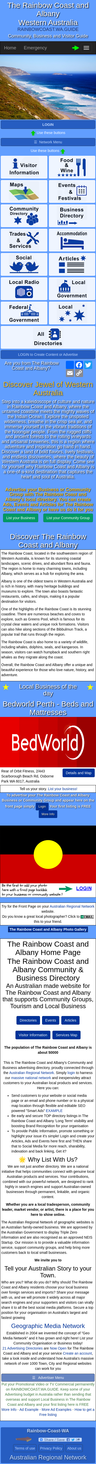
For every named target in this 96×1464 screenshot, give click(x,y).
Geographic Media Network (48, 1325)
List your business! (62, 789)
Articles (70, 1020)
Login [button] (42, 806)
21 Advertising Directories (23, 1348)
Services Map (66, 1035)
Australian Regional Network (72, 906)
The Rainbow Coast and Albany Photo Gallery (48, 929)
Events (50, 1020)
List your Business (20, 518)
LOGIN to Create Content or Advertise (48, 355)
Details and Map (78, 773)
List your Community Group (68, 518)
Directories (28, 1020)
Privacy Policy (51, 1448)
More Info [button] (48, 814)
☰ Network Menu (48, 142)
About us (74, 1448)
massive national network (31, 1078)
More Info (9, 1410)
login (71, 1073)
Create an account (77, 1353)
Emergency (35, 47)
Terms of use (25, 1448)
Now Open (58, 1348)
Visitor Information (33, 1035)
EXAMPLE (54, 1111)
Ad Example (29, 1410)
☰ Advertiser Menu (48, 1378)
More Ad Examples (57, 1410)
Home (10, 47)
